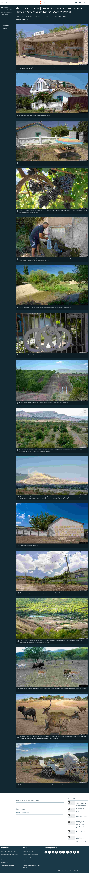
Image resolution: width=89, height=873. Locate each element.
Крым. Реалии (4, 14)
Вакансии (25, 862)
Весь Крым (4, 7)
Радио (2, 860)
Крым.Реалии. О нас (28, 851)
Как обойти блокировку (7, 865)
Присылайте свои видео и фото (9, 851)
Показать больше (22, 20)
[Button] (5, 25)
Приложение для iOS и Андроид (9, 854)
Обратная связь (27, 860)
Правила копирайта (28, 857)
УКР (76, 2)
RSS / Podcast (4, 862)
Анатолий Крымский (6, 12)
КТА (80, 2)
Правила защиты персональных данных (31, 866)
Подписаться (4, 857)
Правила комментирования (30, 854)
